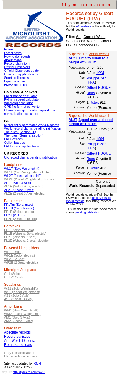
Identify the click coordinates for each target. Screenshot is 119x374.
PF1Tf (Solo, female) (19, 208)
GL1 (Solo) (12, 273)
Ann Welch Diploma (19, 341)
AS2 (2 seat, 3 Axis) (18, 299)
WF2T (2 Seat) (14, 259)
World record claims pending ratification (32, 128)
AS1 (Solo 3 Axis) (17, 295)
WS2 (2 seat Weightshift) (22, 292)
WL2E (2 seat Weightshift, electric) (29, 179)
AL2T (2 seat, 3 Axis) (19, 190)
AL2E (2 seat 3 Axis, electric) (25, 193)
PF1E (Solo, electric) (19, 211)
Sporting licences (16, 77)
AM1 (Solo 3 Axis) (17, 317)
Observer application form (22, 74)
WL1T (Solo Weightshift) (21, 168)
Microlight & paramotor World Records (31, 125)
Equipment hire (15, 81)
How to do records (17, 56)
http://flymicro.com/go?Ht (29, 372)
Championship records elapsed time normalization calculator (30, 111)
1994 (100, 73)
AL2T (73, 58)
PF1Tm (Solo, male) (18, 204)
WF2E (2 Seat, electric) (21, 262)
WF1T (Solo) (13, 252)
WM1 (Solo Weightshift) (21, 310)
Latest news (13, 53)
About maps (13, 60)
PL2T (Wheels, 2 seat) (20, 237)
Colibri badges (14, 142)
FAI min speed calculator (22, 99)
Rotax (94, 102)
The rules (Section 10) (20, 132)
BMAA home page (17, 84)
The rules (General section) (23, 135)
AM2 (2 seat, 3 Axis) (18, 321)
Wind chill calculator (18, 103)
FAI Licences (13, 139)
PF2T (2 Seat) (14, 215)
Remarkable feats (18, 345)
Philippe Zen (96, 78)
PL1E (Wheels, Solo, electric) (25, 233)
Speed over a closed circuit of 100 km (91, 122)
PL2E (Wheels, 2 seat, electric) (26, 240)
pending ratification (87, 212)
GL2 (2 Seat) (13, 277)
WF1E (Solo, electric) (19, 255)
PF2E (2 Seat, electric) (20, 219)
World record (99, 54)
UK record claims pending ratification (30, 157)
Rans (91, 93)
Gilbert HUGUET (100, 88)
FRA (91, 82)
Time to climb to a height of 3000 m (88, 60)
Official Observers (17, 67)
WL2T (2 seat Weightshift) (23, 175)
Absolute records (17, 332)
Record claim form (17, 63)
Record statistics (17, 336)
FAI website (83, 26)
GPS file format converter (22, 106)
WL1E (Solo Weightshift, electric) (28, 172)
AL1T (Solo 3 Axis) (17, 182)
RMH (37, 363)
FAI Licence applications (21, 146)
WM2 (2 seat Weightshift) (22, 314)
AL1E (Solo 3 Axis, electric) (23, 186)
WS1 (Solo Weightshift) (21, 288)
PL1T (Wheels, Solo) (19, 230)
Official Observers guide (21, 70)
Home (8, 49)
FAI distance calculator (20, 96)
